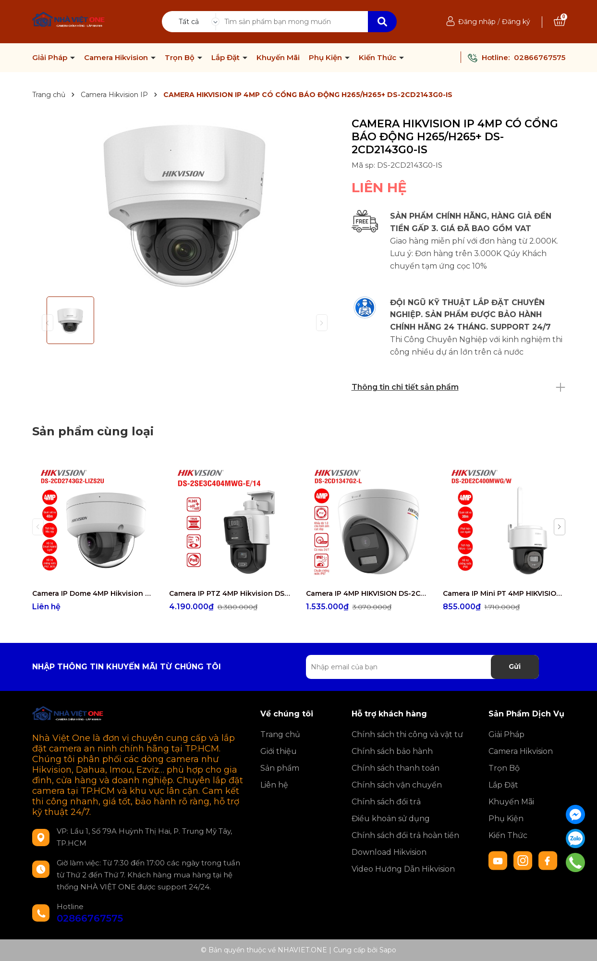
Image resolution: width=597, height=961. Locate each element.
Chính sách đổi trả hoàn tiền (405, 835)
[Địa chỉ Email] (422, 667)
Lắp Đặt (226, 57)
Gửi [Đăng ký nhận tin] (515, 666)
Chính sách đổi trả (386, 801)
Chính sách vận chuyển (397, 784)
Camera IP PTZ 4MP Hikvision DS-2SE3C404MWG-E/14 (230, 593)
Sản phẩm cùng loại (93, 431)
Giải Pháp (50, 57)
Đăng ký (516, 21)
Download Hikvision (389, 852)
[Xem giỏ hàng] (559, 21)
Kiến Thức (378, 57)
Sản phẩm (279, 768)
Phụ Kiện (326, 57)
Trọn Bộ (180, 57)
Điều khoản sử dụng (391, 818)
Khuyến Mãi (278, 57)
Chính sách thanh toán (395, 768)
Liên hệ (274, 784)
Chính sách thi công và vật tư (407, 734)
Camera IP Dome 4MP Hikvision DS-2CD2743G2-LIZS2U (93, 593)
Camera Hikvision (117, 57)
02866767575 (539, 57)
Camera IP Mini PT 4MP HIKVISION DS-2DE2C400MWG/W (504, 593)
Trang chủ (280, 734)
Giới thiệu (278, 751)
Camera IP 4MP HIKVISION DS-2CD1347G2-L (367, 593)
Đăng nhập (477, 21)
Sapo (387, 950)
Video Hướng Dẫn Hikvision (403, 869)
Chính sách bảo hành (392, 751)
